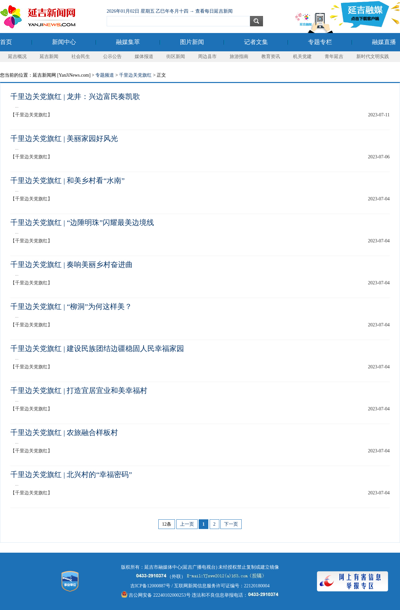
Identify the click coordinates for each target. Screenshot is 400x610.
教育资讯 (270, 56)
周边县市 (207, 56)
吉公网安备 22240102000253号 (156, 595)
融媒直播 (384, 42)
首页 (6, 42)
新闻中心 (64, 42)
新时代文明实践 (372, 56)
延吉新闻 (49, 56)
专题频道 (104, 75)
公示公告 (112, 56)
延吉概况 (17, 56)
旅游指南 (239, 56)
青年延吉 (334, 56)
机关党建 (302, 56)
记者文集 (256, 42)
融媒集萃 (128, 42)
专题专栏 (320, 42)
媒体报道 (144, 56)
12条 (166, 524)
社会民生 (80, 56)
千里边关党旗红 (135, 75)
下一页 (231, 524)
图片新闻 (192, 42)
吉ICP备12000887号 (150, 585)
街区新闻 (175, 56)
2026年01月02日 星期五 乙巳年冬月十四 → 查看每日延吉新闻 (170, 11)
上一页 (187, 524)
